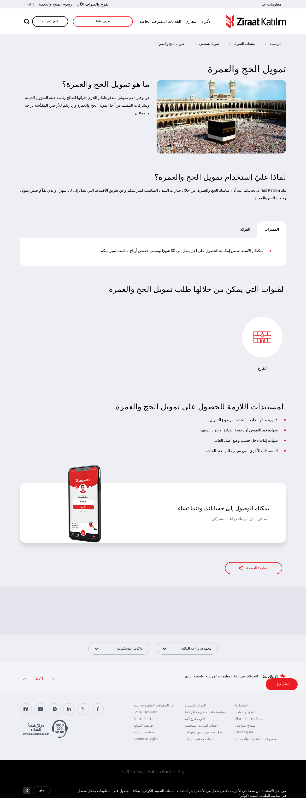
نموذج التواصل (245, 725)
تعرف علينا (103, 21)
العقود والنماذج (245, 712)
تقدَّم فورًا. (282, 684)
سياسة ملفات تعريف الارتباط (205, 712)
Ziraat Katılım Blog (248, 719)
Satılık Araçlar (144, 719)
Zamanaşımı (244, 732)
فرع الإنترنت (50, 21)
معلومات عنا (271, 4)
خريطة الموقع (143, 725)
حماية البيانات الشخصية (201, 725)
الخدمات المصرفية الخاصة (160, 22)
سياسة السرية (144, 732)
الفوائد (245, 229)
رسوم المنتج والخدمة (55, 4)
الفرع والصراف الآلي (93, 4)
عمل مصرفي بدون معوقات (204, 732)
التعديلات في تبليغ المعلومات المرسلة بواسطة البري (221, 676)
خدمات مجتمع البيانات (200, 739)
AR (30, 4)
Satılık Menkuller (146, 712)
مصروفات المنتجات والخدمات (256, 739)
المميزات (272, 229)
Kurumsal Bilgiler (146, 739)
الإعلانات (271, 676)
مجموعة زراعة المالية (187, 649)
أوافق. (41, 790)
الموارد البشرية (195, 705)
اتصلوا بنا (241, 705)
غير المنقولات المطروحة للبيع (154, 705)
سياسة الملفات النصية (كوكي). (259, 796)
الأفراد (207, 22)
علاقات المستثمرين (118, 649)
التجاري (191, 22)
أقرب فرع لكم (195, 719)
